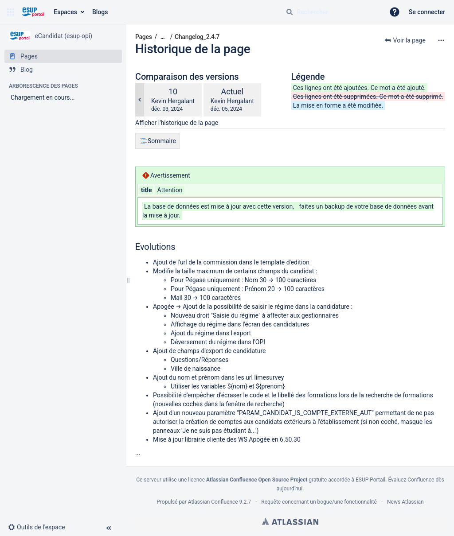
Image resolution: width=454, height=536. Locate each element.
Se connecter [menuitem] (427, 12)
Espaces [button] (65, 12)
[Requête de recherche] (331, 12)
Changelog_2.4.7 (197, 36)
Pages (143, 36)
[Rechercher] (289, 12)
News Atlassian (405, 502)
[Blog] (63, 69)
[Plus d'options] (441, 40)
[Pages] (63, 56)
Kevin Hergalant (173, 101)
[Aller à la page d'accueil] (33, 12)
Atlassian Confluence (213, 502)
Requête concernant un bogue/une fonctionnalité (319, 502)
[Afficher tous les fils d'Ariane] (163, 37)
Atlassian (290, 521)
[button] (10, 12)
